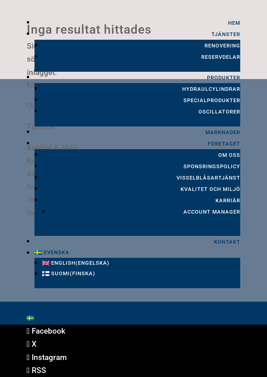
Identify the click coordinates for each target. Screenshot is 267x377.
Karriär (227, 200)
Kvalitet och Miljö (210, 189)
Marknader (222, 132)
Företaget (224, 144)
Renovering (222, 46)
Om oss (229, 155)
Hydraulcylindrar (211, 89)
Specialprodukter (211, 100)
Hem (234, 23)
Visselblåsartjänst (208, 178)
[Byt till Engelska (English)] (141, 263)
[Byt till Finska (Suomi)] (141, 273)
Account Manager (211, 212)
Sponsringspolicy (211, 166)
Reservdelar (220, 57)
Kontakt (227, 242)
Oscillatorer (219, 112)
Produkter (223, 78)
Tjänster (225, 34)
